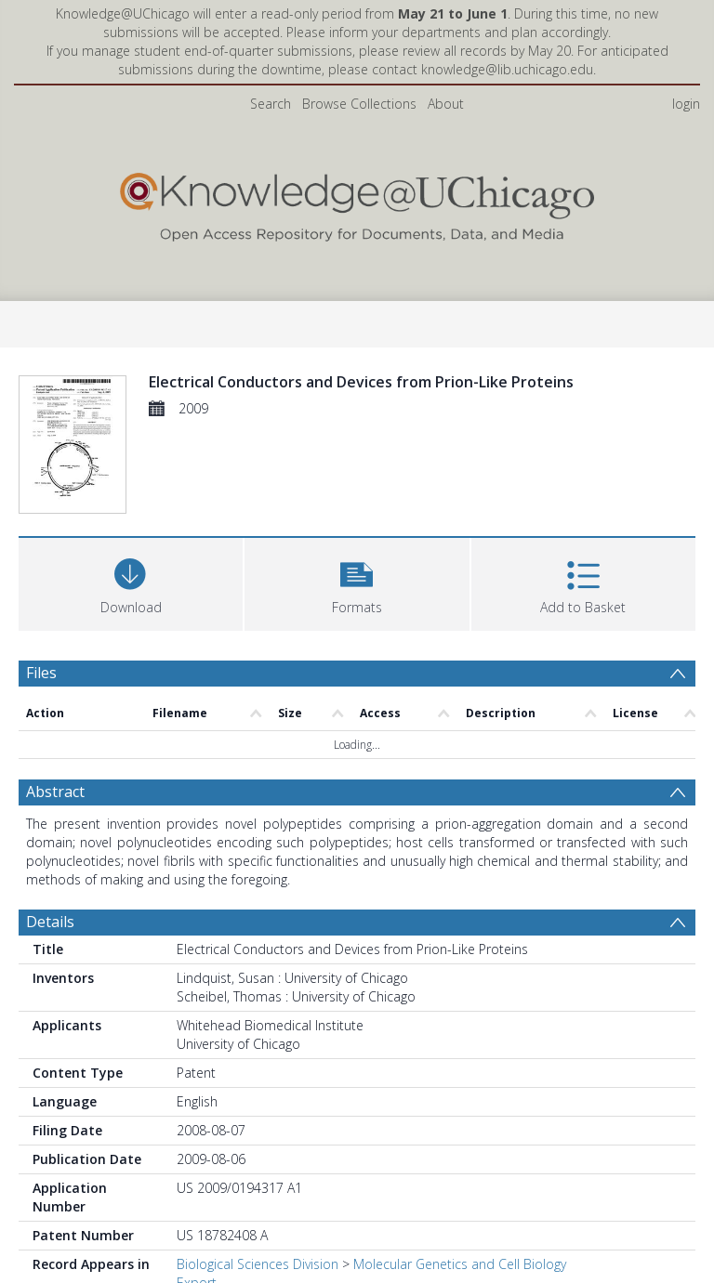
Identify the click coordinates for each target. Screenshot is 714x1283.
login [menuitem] (686, 103)
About (446, 103)
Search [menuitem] (270, 103)
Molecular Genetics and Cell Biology (459, 1264)
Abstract (55, 791)
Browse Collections (359, 103)
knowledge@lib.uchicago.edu (507, 69)
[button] (357, 582)
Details (50, 921)
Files (41, 672)
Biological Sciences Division (257, 1264)
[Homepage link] (356, 203)
